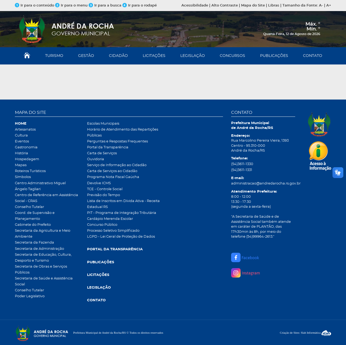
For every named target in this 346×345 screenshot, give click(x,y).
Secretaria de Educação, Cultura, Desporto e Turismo (43, 257)
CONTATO (312, 56)
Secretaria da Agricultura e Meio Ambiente (42, 233)
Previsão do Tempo (103, 195)
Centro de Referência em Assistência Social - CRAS (46, 198)
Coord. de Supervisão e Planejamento (35, 216)
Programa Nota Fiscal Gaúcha (113, 177)
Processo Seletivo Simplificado (113, 231)
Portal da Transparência (107, 147)
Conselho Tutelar (29, 207)
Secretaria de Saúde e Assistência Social (44, 281)
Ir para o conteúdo (34, 5)
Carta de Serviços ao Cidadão (112, 171)
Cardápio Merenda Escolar (110, 219)
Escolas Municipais (103, 123)
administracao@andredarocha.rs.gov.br (263, 183)
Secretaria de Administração (39, 249)
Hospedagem (27, 159)
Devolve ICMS (99, 183)
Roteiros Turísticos (30, 171)
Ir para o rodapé (139, 5)
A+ (328, 5)
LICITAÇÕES (154, 56)
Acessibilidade (194, 5)
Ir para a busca (105, 5)
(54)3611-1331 (241, 170)
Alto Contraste (224, 5)
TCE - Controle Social (104, 189)
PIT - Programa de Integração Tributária (121, 213)
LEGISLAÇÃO (192, 56)
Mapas (20, 165)
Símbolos (23, 177)
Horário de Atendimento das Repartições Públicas (122, 132)
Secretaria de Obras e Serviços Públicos (41, 269)
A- (321, 5)
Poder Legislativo (30, 296)
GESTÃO (86, 56)
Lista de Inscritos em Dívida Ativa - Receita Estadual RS (123, 204)
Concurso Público (102, 225)
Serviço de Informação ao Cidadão (117, 165)
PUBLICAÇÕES (274, 56)
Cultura (21, 135)
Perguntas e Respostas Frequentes (117, 141)
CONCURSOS (232, 56)
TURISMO (54, 56)
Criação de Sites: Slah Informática (305, 332)
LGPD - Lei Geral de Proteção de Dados (121, 236)
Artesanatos (25, 129)
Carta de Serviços (102, 153)
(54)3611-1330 (242, 164)
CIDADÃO (118, 56)
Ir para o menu (72, 5)
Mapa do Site (253, 5)
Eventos (22, 141)
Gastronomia (26, 147)
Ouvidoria (95, 159)
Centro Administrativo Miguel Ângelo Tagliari (40, 186)
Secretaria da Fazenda (34, 242)
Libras (273, 5)
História (21, 153)
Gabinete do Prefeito (33, 225)
